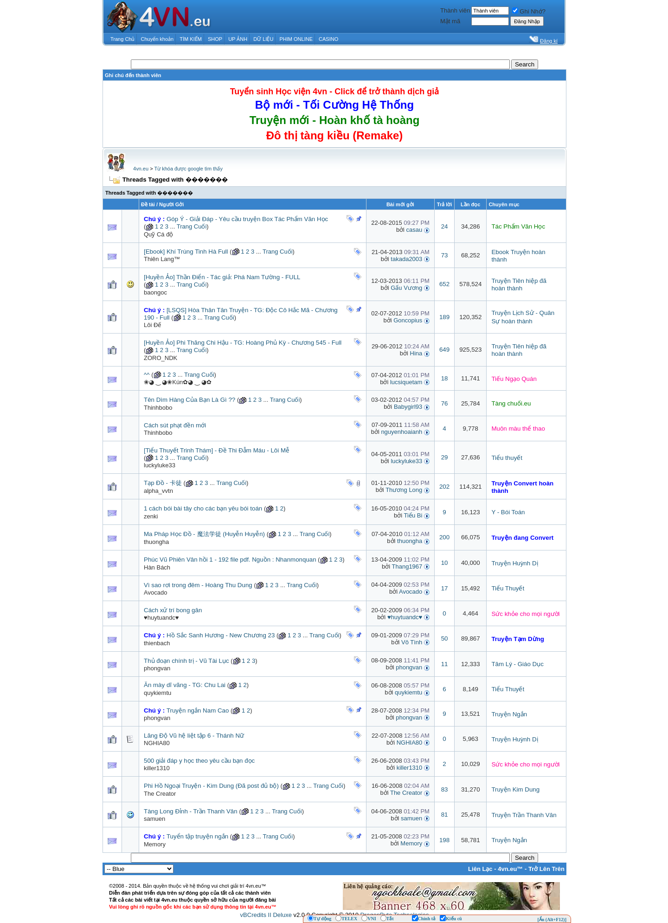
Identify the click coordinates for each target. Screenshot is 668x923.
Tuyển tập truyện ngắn (197, 836)
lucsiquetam (406, 382)
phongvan (157, 668)
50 (444, 638)
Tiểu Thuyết (507, 588)
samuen (154, 818)
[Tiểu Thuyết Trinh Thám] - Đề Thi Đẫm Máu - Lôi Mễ (216, 450)
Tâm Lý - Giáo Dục (517, 664)
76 (444, 403)
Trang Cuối (192, 226)
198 (444, 840)
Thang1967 (407, 566)
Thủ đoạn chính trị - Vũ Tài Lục (186, 660)
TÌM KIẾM (191, 39)
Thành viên (455, 10)
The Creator (160, 793)
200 (444, 537)
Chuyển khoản (157, 39)
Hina (416, 353)
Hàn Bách (157, 567)
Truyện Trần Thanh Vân (523, 815)
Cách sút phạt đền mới (175, 425)
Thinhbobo (158, 407)
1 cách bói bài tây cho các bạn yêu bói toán (203, 508)
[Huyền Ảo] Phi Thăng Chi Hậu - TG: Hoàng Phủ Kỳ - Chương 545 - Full (242, 342)
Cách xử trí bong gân (173, 610)
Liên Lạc (480, 868)
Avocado (155, 592)
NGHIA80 (157, 743)
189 (444, 317)
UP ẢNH (237, 39)
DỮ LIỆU (263, 39)
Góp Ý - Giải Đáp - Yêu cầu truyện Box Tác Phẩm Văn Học (247, 219)
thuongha (156, 541)
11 (444, 664)
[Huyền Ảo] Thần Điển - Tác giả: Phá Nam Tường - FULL (222, 277)
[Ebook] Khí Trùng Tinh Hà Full (186, 251)
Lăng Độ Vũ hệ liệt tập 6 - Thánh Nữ (194, 735)
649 (444, 349)
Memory (411, 843)
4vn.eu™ (510, 868)
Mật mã (450, 21)
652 (444, 284)
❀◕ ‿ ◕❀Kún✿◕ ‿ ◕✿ (178, 382)
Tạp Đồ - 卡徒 (163, 482)
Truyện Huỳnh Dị (514, 563)
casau (414, 229)
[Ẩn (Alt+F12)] (551, 919)
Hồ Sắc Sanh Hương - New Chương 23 (221, 635)
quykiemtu (157, 692)
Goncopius (407, 320)
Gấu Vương (406, 287)
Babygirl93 (408, 406)
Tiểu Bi (413, 515)
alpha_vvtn (158, 490)
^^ (147, 374)
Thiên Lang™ (162, 258)
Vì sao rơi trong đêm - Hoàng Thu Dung (198, 585)
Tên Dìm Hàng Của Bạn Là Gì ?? (189, 399)
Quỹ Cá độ (158, 234)
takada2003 (406, 258)
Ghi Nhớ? (529, 11)
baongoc (155, 292)
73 (444, 255)
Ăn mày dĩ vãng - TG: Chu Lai (184, 684)
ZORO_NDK (160, 357)
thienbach (157, 643)
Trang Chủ (122, 39)
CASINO (328, 39)
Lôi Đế (152, 324)
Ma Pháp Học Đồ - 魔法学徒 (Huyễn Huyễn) (204, 533)
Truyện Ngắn (509, 714)
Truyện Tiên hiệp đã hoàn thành (518, 284)
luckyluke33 (159, 465)
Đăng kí (549, 41)
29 (444, 457)
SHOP (215, 39)
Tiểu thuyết (506, 457)
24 (444, 226)
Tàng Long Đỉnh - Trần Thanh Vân (191, 811)
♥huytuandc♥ (161, 617)
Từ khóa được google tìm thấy (188, 168)
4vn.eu (140, 168)
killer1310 (157, 768)
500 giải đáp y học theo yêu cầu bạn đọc (199, 760)
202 (444, 486)
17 (444, 588)
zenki (151, 516)
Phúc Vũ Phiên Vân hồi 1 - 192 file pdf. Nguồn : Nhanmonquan (230, 559)
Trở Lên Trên (546, 868)
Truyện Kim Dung (515, 789)
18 (444, 378)
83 (444, 789)
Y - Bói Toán (508, 512)
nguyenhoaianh (401, 431)
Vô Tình (411, 642)
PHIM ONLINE (296, 39)
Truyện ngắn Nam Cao (198, 710)
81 (444, 814)
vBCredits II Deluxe (266, 914)
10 (444, 562)
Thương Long (403, 489)
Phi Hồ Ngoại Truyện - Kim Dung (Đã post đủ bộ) (211, 785)
